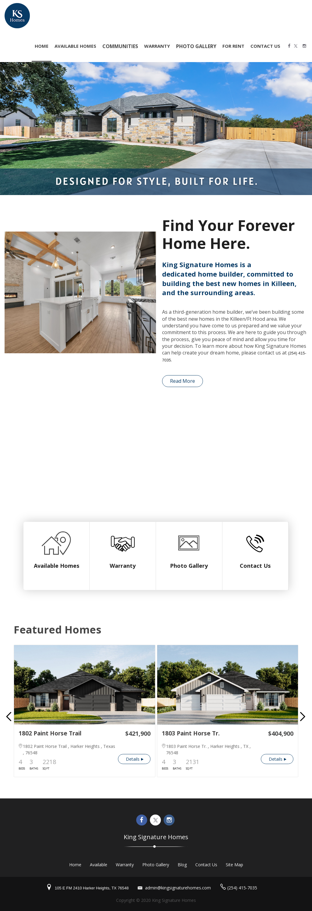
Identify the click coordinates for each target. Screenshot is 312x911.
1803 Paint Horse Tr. (191, 733)
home (41, 46)
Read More (182, 381)
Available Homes (75, 46)
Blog (182, 864)
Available (98, 864)
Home (75, 864)
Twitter (297, 46)
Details (133, 759)
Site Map (234, 864)
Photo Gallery (189, 565)
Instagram (305, 46)
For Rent (233, 46)
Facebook (290, 46)
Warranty (157, 46)
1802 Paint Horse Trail (50, 733)
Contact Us (265, 46)
